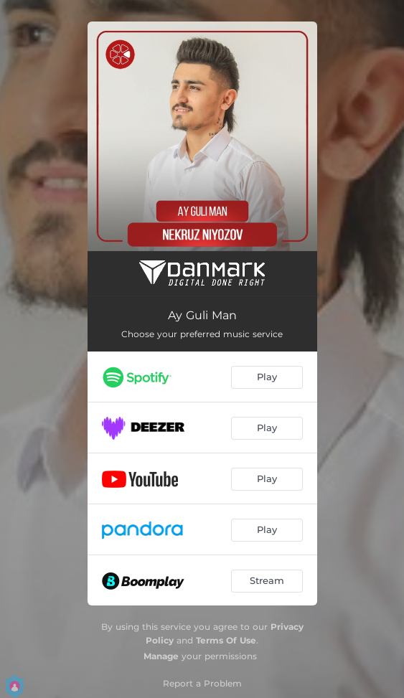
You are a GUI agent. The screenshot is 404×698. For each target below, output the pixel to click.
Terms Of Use (226, 640)
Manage (161, 656)
